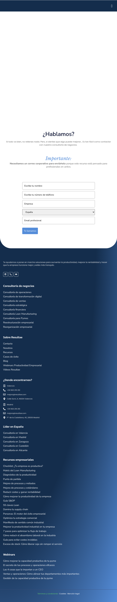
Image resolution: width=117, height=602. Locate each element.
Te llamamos (30, 230)
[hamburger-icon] (111, 6)
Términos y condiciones (47, 593)
